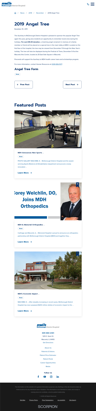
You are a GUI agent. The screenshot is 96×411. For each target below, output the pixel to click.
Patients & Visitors (48, 351)
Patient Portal (48, 359)
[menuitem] (22, 400)
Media (48, 366)
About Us (48, 348)
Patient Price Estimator (48, 355)
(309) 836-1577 (57, 64)
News (17, 74)
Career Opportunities (48, 363)
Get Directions (48, 342)
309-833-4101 (48, 333)
